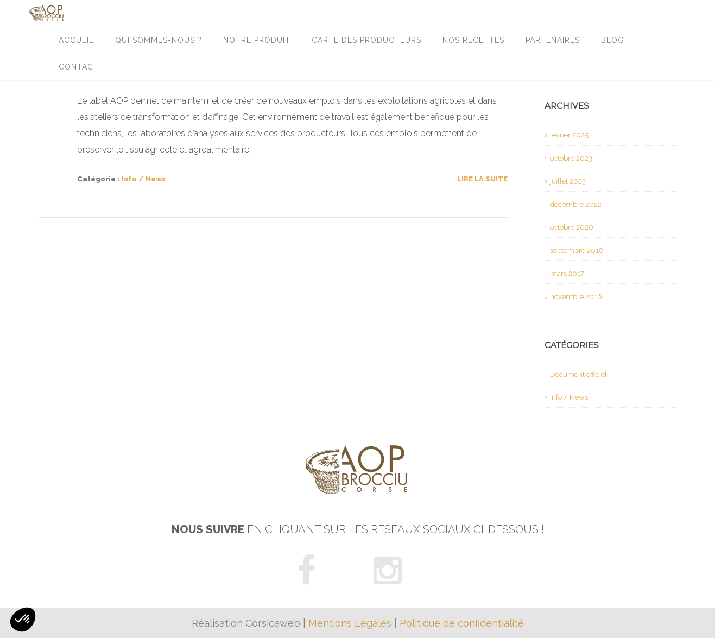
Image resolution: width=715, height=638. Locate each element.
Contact (79, 66)
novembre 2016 (576, 297)
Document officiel (578, 374)
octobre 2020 (571, 227)
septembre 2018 (577, 251)
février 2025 (569, 135)
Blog (612, 40)
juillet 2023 (568, 181)
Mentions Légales (349, 623)
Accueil (76, 40)
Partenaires (553, 40)
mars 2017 (567, 273)
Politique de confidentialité (462, 623)
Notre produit (256, 40)
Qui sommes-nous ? (158, 40)
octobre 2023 (571, 158)
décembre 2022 (576, 204)
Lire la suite (482, 179)
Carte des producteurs (366, 40)
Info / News (143, 179)
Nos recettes (473, 40)
